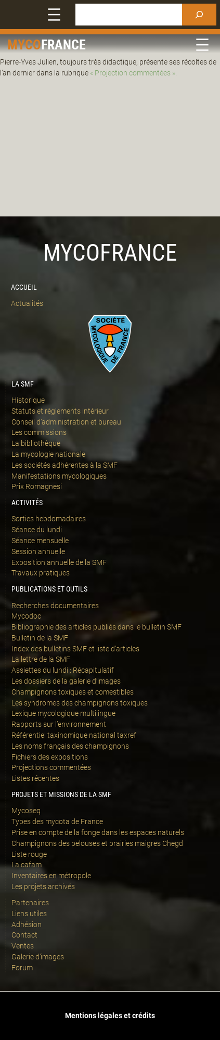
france (63, 44)
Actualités (27, 303)
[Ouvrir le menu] (54, 14)
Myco (24, 44)
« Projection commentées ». (133, 73)
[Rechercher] (199, 14)
